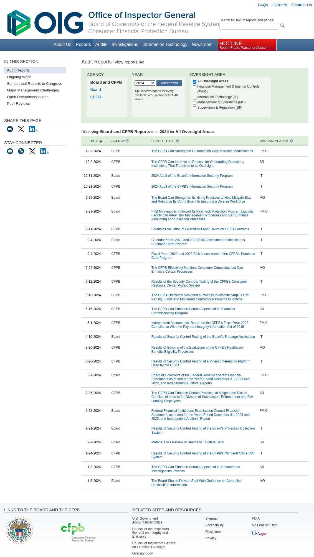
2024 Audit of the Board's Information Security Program (192, 176)
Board (95, 89)
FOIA (256, 518)
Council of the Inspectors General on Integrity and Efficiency (150, 533)
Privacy (211, 538)
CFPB (95, 97)
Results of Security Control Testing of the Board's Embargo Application (203, 337)
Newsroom (202, 44)
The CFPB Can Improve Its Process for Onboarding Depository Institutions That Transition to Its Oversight (197, 164)
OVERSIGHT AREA (274, 140)
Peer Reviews (18, 103)
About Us (62, 44)
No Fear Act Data (264, 525)
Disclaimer (213, 532)
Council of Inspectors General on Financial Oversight (154, 545)
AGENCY (118, 140)
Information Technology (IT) (217, 97)
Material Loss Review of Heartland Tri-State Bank (187, 442)
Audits (101, 44)
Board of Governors (19, 530)
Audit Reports (18, 70)
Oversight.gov (142, 553)
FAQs (263, 4)
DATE (94, 140)
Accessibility (215, 525)
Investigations (125, 44)
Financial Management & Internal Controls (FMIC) (228, 89)
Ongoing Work (19, 77)
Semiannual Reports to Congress (34, 83)
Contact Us (301, 4)
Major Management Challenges (33, 90)
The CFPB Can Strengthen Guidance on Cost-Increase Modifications (202, 151)
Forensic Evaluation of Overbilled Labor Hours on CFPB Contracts (200, 229)
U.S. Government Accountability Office (147, 520)
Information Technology (165, 44)
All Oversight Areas (212, 81)
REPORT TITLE (162, 140)
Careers (279, 4)
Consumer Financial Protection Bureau (78, 532)
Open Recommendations (27, 97)
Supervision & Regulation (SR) (219, 107)
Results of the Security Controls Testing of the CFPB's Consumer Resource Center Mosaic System (199, 283)
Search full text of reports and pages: (246, 20)
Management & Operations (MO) (221, 102)
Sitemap (212, 518)
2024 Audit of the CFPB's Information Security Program (192, 186)
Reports (83, 44)
